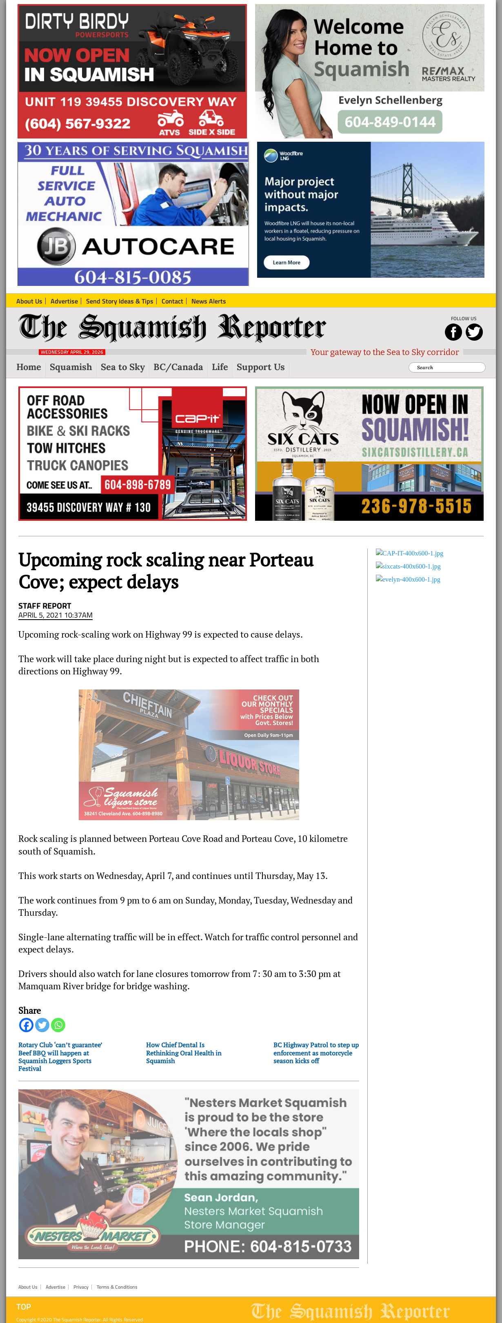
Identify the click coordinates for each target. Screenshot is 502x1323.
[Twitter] (42, 1025)
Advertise (55, 1275)
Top (23, 1295)
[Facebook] (26, 1025)
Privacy (81, 1275)
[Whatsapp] (58, 1025)
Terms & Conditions (117, 1275)
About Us (28, 1275)
